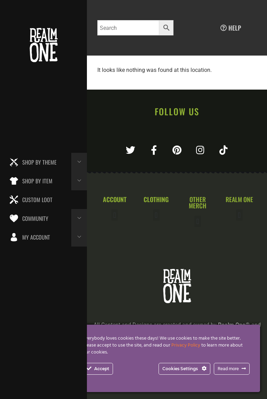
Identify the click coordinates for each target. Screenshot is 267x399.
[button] (114, 215)
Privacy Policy (185, 345)
